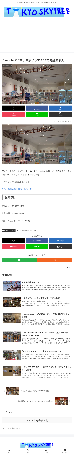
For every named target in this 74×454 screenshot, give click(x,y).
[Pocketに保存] (13, 114)
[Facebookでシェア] (37, 108)
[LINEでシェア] (37, 114)
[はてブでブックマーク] (60, 108)
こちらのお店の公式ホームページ (17, 189)
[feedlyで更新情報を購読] (19, 260)
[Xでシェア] (13, 108)
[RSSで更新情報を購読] (54, 260)
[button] (60, 114)
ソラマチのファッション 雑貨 (27, 230)
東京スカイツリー (8, 230)
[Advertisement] (37, 36)
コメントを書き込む (37, 421)
